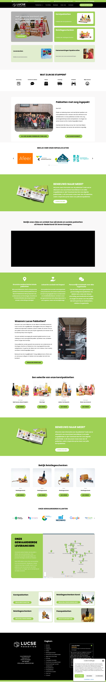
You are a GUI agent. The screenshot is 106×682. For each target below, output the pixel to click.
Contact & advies (32, 79)
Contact (70, 5)
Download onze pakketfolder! (53, 655)
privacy (92, 679)
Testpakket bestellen (51, 660)
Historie (48, 645)
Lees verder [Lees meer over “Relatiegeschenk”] (20, 495)
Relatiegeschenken (51, 653)
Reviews (55, 5)
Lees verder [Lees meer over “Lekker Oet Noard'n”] (64, 407)
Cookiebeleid (87, 679)
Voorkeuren (99, 676)
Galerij (47, 651)
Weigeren (89, 676)
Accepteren (79, 676)
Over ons (63, 5)
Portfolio (48, 5)
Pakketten (39, 5)
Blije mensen (87, 79)
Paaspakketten (50, 670)
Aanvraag (18, 79)
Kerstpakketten (50, 668)
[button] (103, 661)
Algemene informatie (51, 657)
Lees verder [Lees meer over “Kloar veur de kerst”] (85, 407)
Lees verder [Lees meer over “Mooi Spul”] (42, 407)
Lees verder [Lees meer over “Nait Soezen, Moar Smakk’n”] (20, 407)
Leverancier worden (51, 672)
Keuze (46, 79)
